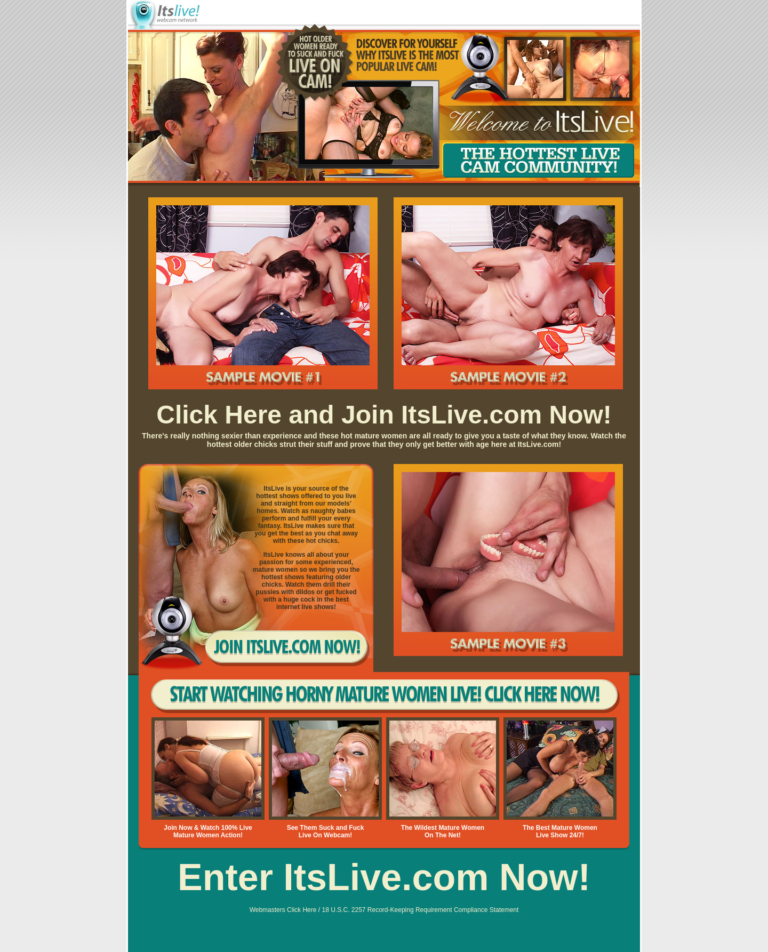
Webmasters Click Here (283, 910)
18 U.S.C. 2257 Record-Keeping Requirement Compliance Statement (420, 910)
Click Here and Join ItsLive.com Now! (384, 415)
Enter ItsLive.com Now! (384, 877)
